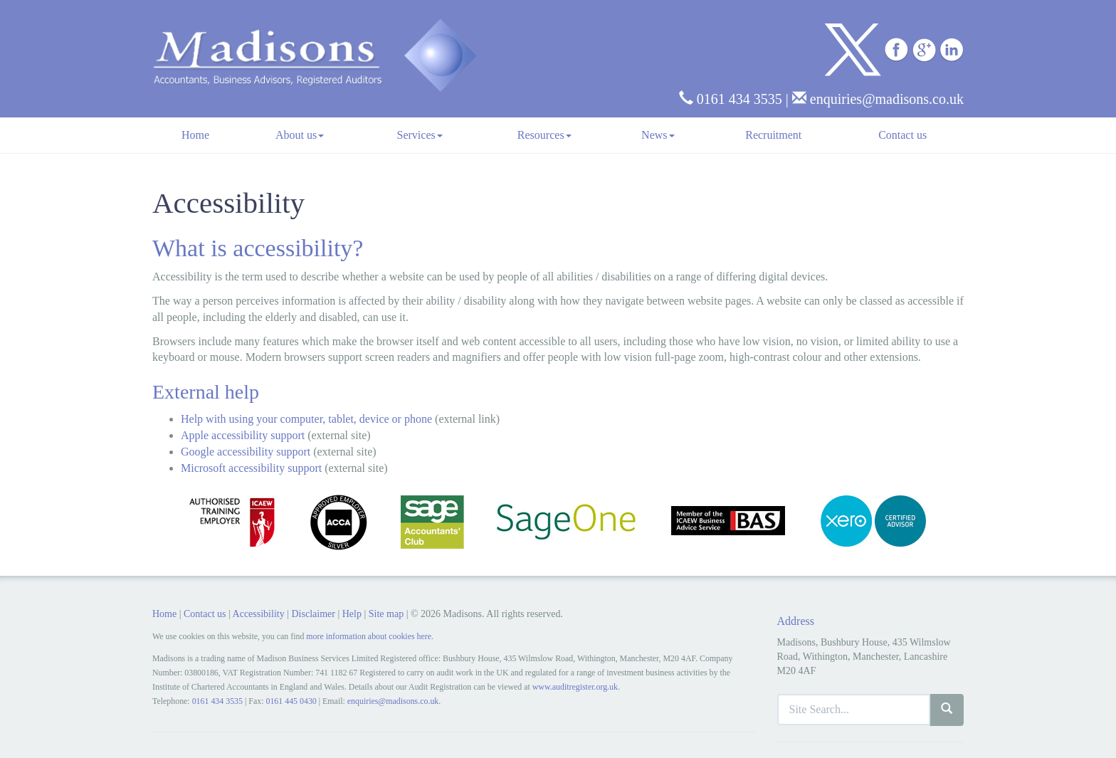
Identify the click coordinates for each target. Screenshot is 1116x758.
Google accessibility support (245, 452)
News (657, 135)
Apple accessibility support (243, 435)
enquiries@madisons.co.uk (878, 99)
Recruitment (773, 135)
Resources (544, 135)
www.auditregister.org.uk (575, 687)
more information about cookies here (368, 636)
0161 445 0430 (290, 701)
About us (299, 135)
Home (195, 135)
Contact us (902, 135)
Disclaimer (313, 614)
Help (352, 614)
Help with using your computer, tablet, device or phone (306, 419)
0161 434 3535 (730, 99)
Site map (386, 614)
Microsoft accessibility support (251, 468)
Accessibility (259, 614)
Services (420, 135)
